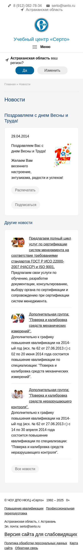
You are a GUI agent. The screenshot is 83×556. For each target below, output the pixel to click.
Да (25, 70)
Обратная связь (26, 548)
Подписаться (25, 205)
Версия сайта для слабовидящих (40, 534)
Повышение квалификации (23, 508)
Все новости (25, 469)
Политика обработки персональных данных (35, 543)
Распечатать (25, 190)
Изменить (52, 70)
